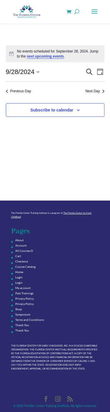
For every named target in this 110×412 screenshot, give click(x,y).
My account (23, 288)
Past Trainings (24, 293)
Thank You (22, 325)
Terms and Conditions (29, 319)
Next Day (94, 91)
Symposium (22, 314)
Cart (18, 256)
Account (21, 245)
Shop (18, 309)
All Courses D (24, 250)
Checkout (21, 261)
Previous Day (18, 91)
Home (19, 272)
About (19, 240)
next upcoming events (45, 56)
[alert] (55, 53)
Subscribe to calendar (51, 110)
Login (19, 277)
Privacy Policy (24, 298)
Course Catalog (25, 266)
